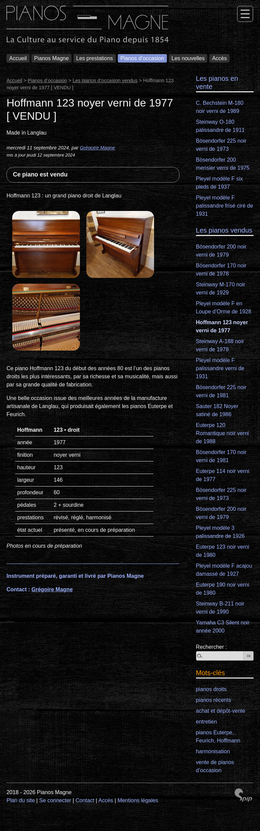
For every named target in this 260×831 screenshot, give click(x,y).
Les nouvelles (188, 58)
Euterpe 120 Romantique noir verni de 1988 (222, 433)
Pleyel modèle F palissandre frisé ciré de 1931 (224, 206)
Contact (84, 800)
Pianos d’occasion (142, 58)
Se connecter (55, 800)
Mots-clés (210, 672)
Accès (219, 58)
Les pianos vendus (224, 230)
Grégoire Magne (97, 147)
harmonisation (213, 751)
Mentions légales (137, 800)
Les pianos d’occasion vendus (104, 80)
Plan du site (20, 800)
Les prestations (94, 58)
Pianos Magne (51, 58)
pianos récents (213, 700)
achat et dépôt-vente (220, 711)
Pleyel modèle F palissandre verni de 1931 (220, 368)
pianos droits (211, 689)
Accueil (18, 58)
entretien (206, 722)
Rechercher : (211, 647)
